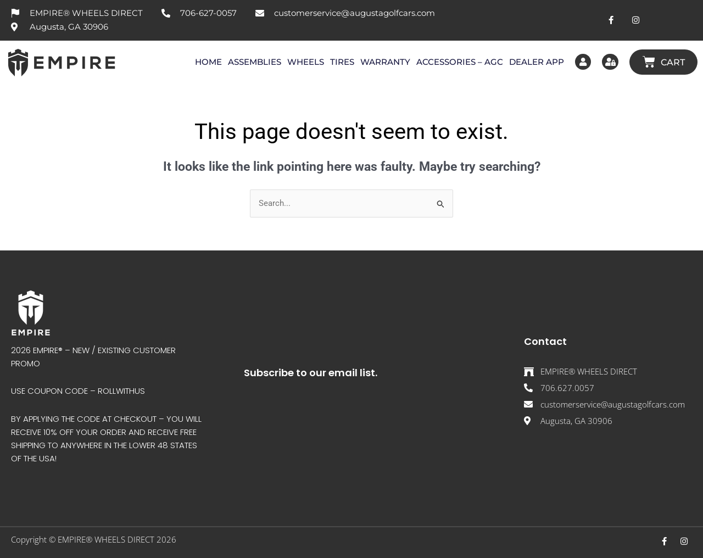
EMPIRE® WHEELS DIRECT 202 (114, 539)
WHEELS (304, 62)
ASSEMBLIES (253, 62)
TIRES (341, 62)
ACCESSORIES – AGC (458, 62)
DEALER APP (535, 62)
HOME (207, 62)
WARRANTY (384, 62)
